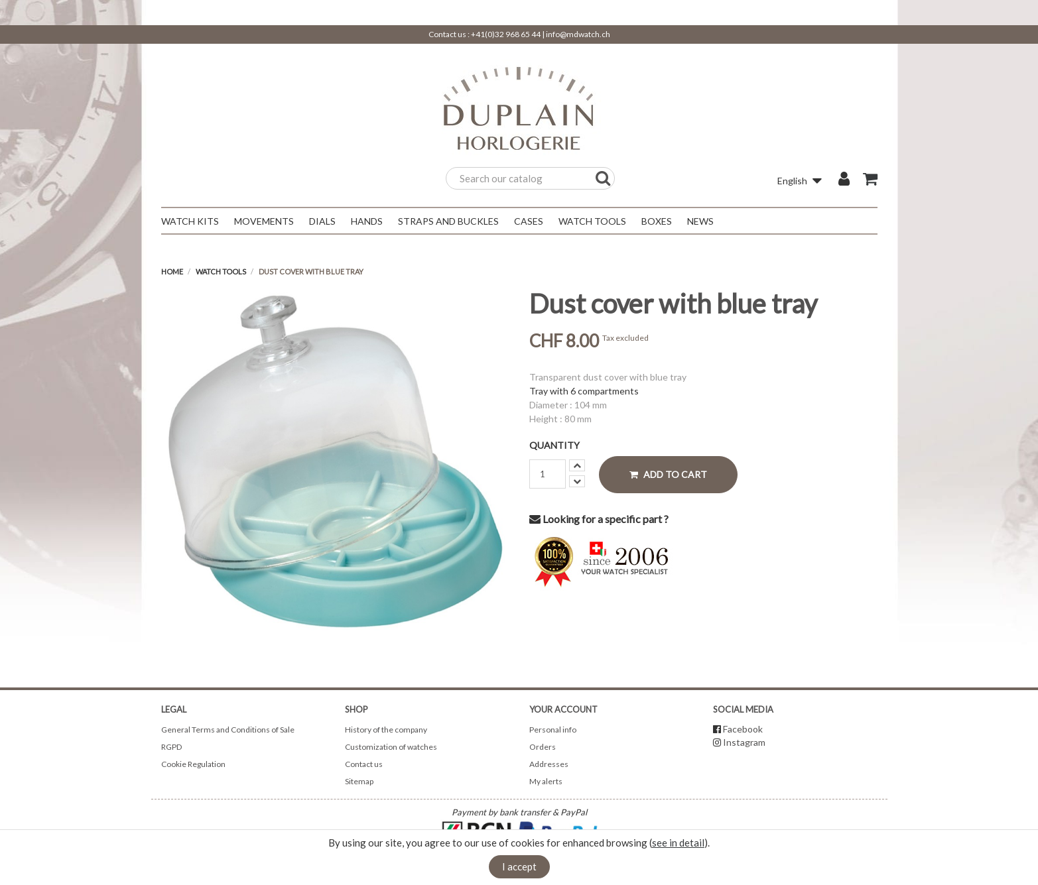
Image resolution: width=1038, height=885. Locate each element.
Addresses (548, 764)
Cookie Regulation (193, 764)
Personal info (552, 730)
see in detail (678, 843)
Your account (563, 709)
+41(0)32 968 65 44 (506, 34)
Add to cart (668, 474)
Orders (542, 747)
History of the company (386, 730)
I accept (519, 866)
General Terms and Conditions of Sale (227, 730)
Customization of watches (391, 747)
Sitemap (359, 781)
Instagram (744, 742)
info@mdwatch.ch (578, 34)
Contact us (364, 764)
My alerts (545, 781)
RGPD (171, 747)
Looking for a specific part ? (599, 518)
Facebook (743, 729)
